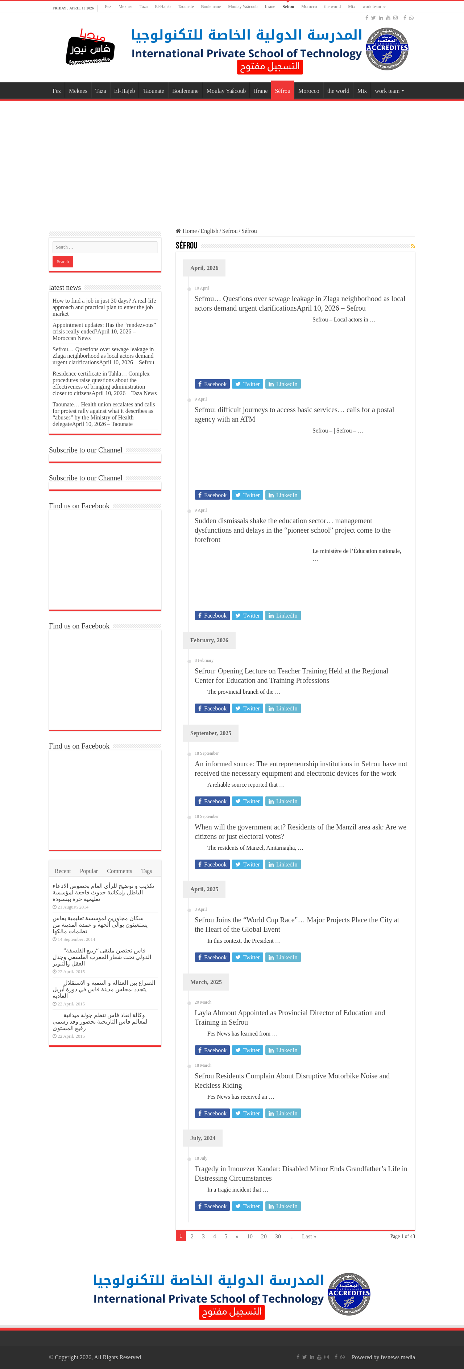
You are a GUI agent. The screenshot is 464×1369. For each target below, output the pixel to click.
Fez (108, 6)
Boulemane (211, 6)
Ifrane (270, 6)
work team (371, 6)
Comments (119, 871)
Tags (146, 871)
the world (332, 6)
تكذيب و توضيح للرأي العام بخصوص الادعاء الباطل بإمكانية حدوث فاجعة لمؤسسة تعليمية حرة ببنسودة (103, 892)
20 (264, 1236)
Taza (144, 6)
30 (278, 1236)
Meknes (125, 6)
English (210, 231)
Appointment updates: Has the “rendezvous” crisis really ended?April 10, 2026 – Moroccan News (104, 331)
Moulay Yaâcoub (242, 6)
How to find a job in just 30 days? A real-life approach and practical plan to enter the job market (104, 307)
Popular (89, 871)
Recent (63, 871)
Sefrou (230, 231)
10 (250, 1236)
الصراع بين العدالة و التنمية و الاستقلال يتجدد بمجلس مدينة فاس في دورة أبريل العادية (104, 989)
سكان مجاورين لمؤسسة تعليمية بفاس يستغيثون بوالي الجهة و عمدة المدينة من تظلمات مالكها (100, 924)
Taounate (186, 6)
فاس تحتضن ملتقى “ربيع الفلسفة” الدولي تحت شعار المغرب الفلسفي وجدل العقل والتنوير (102, 957)
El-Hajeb (162, 6)
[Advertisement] (232, 161)
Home (186, 231)
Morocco (309, 6)
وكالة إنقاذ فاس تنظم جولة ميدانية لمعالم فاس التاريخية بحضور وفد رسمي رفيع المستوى (100, 1021)
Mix (351, 6)
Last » (309, 1236)
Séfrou (288, 6)
